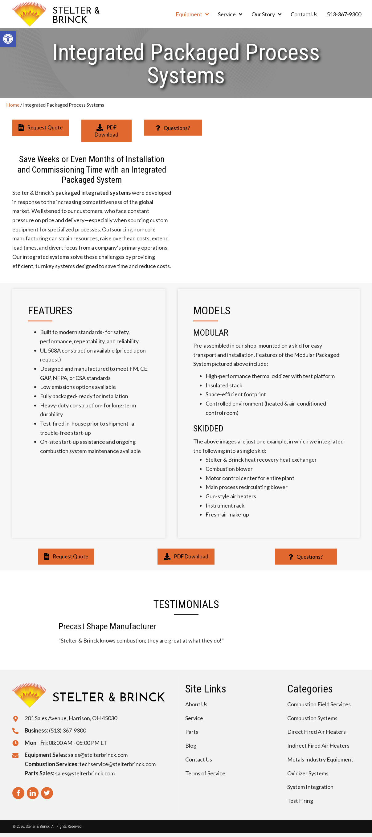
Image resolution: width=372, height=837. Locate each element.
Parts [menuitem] (191, 731)
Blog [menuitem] (190, 745)
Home (12, 105)
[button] (40, 128)
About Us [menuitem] (196, 704)
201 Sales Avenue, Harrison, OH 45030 (71, 718)
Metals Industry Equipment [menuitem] (320, 759)
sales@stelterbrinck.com (98, 754)
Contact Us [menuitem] (198, 759)
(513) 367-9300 (67, 730)
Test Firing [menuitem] (300, 800)
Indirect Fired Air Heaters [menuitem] (318, 745)
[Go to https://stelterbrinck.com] (73, 14)
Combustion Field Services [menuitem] (319, 704)
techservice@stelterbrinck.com (118, 764)
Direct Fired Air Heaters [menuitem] (316, 731)
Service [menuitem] (194, 718)
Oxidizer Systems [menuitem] (308, 773)
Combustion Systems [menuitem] (312, 718)
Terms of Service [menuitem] (205, 773)
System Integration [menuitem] (310, 786)
